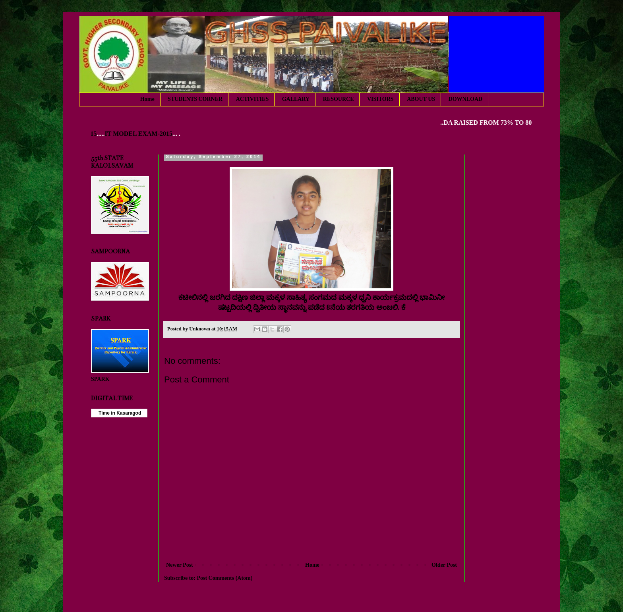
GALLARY (296, 99)
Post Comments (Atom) (224, 578)
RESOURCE (338, 99)
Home (147, 99)
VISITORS (380, 99)
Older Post (444, 565)
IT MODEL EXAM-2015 (141, 133)
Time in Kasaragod (119, 413)
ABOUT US (421, 99)
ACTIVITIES (252, 99)
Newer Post (179, 565)
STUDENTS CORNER (195, 99)
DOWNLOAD (466, 99)
